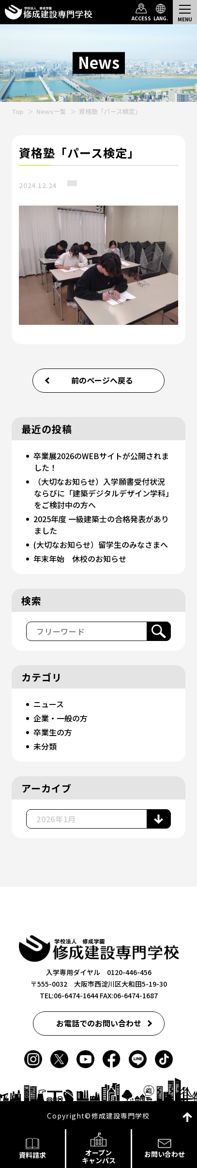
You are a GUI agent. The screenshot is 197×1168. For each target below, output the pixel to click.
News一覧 (51, 111)
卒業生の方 (52, 732)
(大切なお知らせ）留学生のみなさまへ (100, 544)
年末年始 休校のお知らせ (79, 558)
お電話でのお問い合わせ (98, 1023)
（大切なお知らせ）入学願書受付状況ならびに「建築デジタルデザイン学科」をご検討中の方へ (101, 493)
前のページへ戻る (102, 380)
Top (17, 111)
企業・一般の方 (60, 718)
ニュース (48, 704)
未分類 (45, 746)
